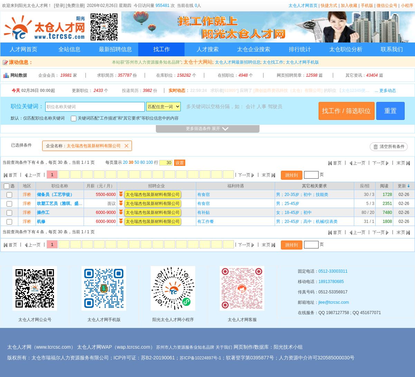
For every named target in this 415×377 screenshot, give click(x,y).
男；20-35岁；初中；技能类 (302, 194)
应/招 (364, 185)
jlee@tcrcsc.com (334, 302)
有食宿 (203, 194)
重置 (390, 110)
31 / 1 (369, 221)
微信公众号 (387, 5)
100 (149, 162)
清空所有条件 (392, 146)
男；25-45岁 (287, 203)
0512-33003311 (333, 271)
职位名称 (59, 185)
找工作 (161, 49)
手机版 (367, 5)
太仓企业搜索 (253, 49)
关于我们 (224, 347)
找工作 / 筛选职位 (346, 110)
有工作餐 (205, 221)
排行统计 (300, 49)
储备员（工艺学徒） (55, 194)
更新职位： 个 (90, 90)
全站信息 (69, 49)
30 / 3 (369, 194)
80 (142, 162)
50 (136, 162)
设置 (180, 162)
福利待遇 (235, 185)
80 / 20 (368, 212)
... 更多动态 (385, 90)
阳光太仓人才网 (33, 5)
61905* (230, 90)
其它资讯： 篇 (364, 75)
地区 (27, 185)
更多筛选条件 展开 (207, 129)
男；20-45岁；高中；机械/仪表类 (307, 221)
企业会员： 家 (57, 75)
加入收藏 (349, 5)
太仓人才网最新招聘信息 (238, 62)
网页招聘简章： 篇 (300, 75)
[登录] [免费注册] (69, 5)
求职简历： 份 (117, 75)
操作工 (43, 212)
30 (131, 162)
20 (125, 162)
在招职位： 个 (235, 75)
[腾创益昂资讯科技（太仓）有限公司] (287, 90)
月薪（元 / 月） (100, 185)
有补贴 (203, 212)
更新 (402, 185)
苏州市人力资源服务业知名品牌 (185, 347)
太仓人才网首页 (303, 5)
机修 (41, 221)
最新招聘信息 (115, 49)
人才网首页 (23, 49)
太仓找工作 (273, 62)
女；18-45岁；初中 (294, 212)
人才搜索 (208, 49)
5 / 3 (370, 203)
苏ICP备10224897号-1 (200, 358)
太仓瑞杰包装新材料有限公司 (89, 146)
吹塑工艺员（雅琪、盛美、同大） (68, 203)
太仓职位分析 (345, 49)
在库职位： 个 (176, 75)
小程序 (407, 5)
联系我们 (392, 49)
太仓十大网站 (198, 62)
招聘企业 (156, 185)
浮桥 (27, 194)
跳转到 (291, 175)
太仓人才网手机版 (302, 62)
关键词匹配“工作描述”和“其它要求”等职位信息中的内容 (124, 118)
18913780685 (331, 281)
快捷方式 (329, 5)
